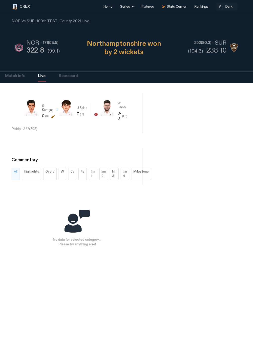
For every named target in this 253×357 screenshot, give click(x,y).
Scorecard (68, 76)
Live (42, 76)
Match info (15, 76)
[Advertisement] (234, 231)
